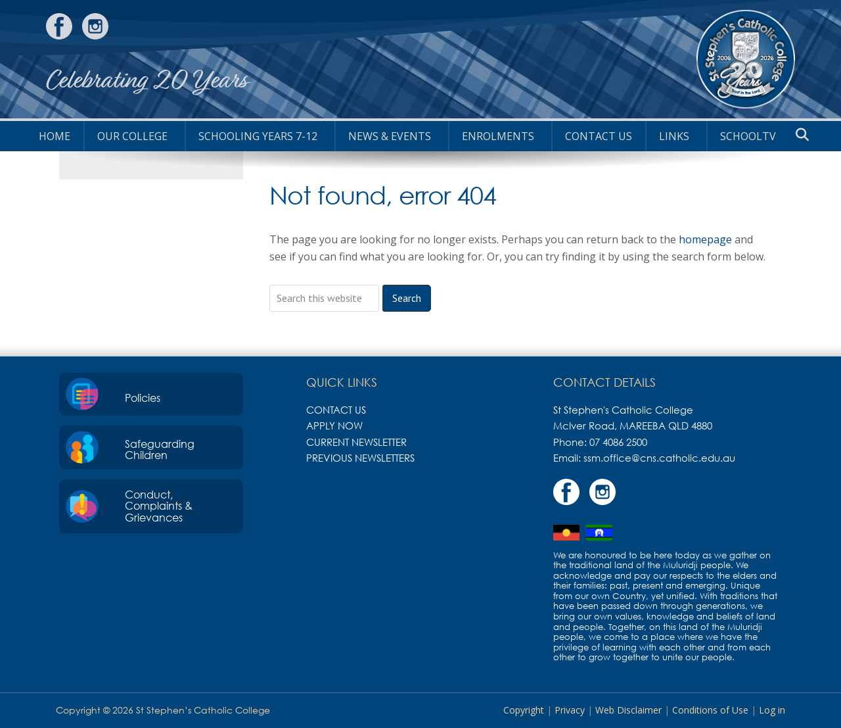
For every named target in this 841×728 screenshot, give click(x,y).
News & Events (389, 136)
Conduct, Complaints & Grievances (159, 506)
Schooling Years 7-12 (257, 136)
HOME (54, 136)
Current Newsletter (356, 442)
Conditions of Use (710, 710)
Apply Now (334, 425)
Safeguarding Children (159, 449)
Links (674, 136)
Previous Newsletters (360, 458)
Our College (132, 136)
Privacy (570, 710)
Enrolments (498, 136)
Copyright (523, 710)
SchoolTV (748, 136)
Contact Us (598, 136)
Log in (772, 710)
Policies (142, 397)
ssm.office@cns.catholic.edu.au (659, 458)
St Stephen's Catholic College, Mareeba (745, 59)
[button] (802, 135)
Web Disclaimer (628, 710)
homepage (705, 239)
